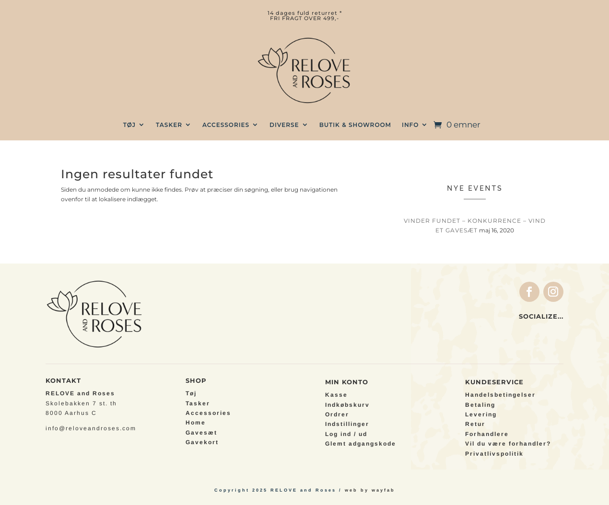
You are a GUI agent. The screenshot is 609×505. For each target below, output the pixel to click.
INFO (410, 124)
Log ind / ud (346, 434)
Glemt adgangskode (360, 443)
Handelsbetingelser (500, 394)
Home (196, 422)
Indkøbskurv (347, 405)
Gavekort (202, 442)
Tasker (198, 403)
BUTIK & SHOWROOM (355, 124)
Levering (481, 414)
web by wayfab (370, 490)
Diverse (284, 124)
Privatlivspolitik (494, 453)
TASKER (169, 124)
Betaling (480, 405)
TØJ (129, 124)
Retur (475, 424)
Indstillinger (347, 424)
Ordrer (337, 414)
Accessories (225, 124)
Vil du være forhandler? (508, 443)
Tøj (191, 393)
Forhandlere (487, 434)
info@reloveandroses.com (91, 428)
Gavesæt (201, 432)
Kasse (336, 394)
